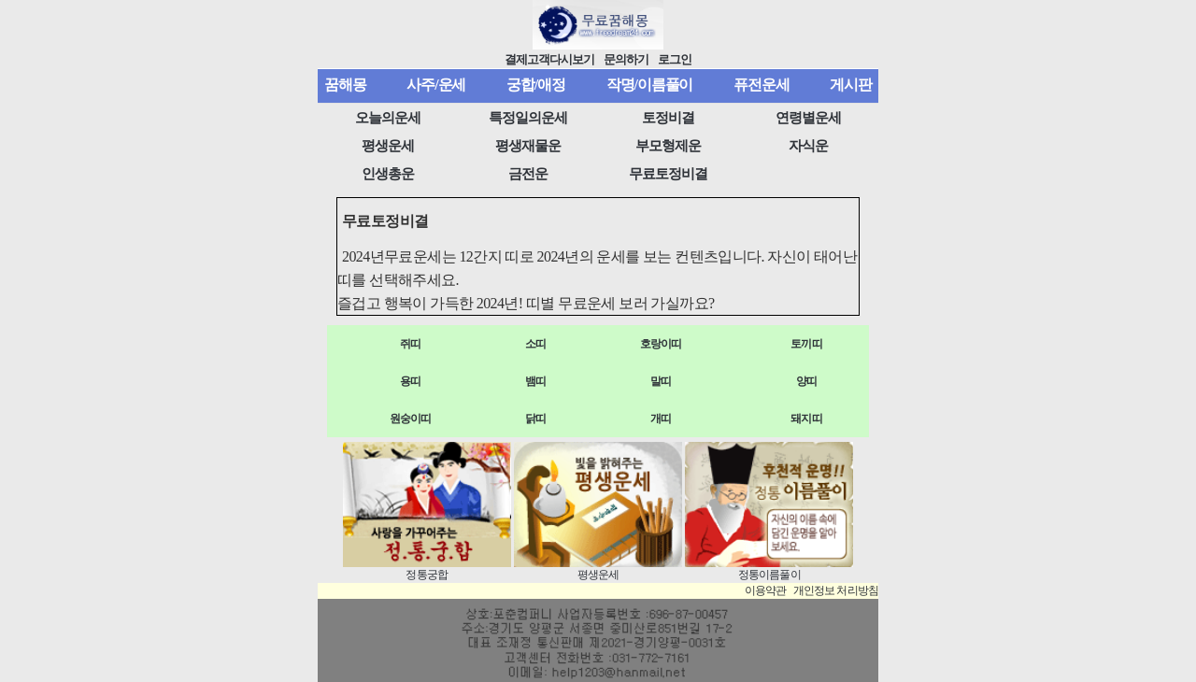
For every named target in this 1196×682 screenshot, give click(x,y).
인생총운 (388, 173)
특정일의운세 (528, 117)
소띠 (535, 343)
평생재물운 (528, 145)
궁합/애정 (535, 84)
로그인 (674, 59)
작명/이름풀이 (649, 84)
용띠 (410, 381)
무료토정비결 (668, 173)
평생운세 (388, 145)
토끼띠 (805, 343)
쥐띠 (410, 343)
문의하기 (626, 59)
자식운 (808, 145)
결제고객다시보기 (550, 59)
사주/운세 (435, 84)
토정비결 (668, 117)
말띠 (660, 381)
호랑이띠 (661, 343)
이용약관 (766, 590)
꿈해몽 (345, 84)
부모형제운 (668, 145)
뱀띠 (535, 381)
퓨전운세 (761, 84)
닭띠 (535, 418)
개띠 (660, 418)
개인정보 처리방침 (835, 590)
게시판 (851, 84)
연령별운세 (808, 117)
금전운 (528, 173)
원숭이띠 (411, 418)
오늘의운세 (387, 117)
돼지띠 (805, 418)
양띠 (806, 381)
